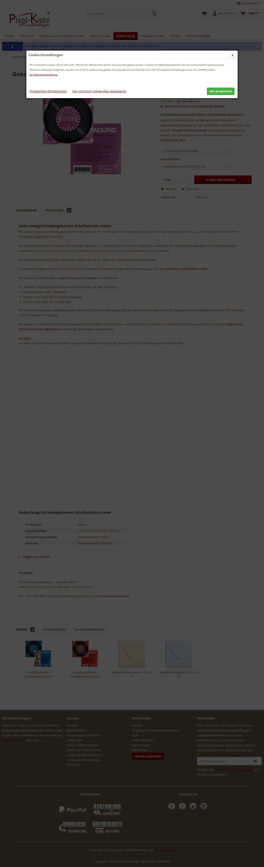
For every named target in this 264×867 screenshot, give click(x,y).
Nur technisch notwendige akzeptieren (99, 91)
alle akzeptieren (220, 91)
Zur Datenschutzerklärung (43, 74)
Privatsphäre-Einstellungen (48, 91)
